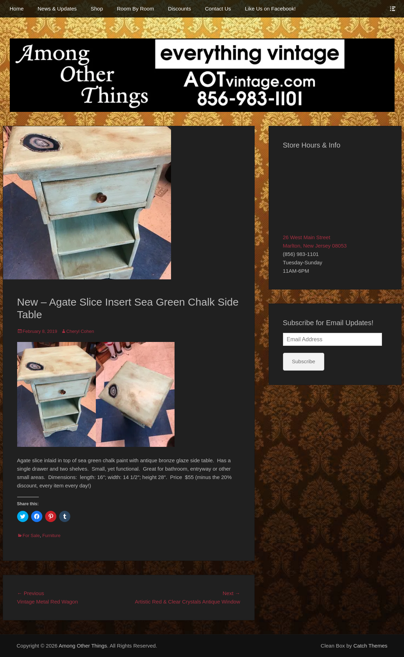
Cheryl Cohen (80, 331)
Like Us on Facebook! (270, 9)
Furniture (51, 535)
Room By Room (135, 9)
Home (17, 9)
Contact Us (218, 9)
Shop (97, 9)
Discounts (179, 9)
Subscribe (304, 361)
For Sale (31, 535)
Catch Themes (370, 646)
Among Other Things (83, 646)
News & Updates (57, 9)
